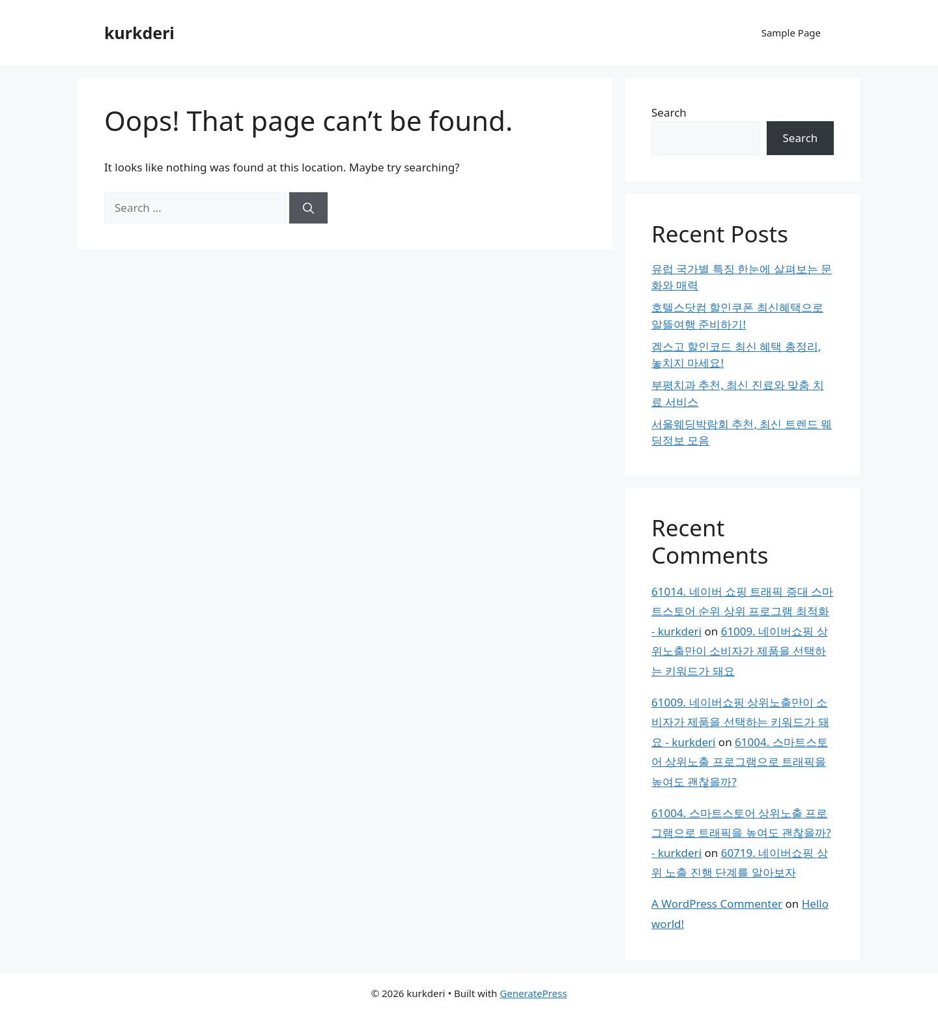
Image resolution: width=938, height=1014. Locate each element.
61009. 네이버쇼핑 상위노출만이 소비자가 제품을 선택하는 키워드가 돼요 (739, 651)
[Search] (308, 208)
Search (669, 112)
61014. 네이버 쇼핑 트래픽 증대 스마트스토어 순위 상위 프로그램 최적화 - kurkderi (742, 611)
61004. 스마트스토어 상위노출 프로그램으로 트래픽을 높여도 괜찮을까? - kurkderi (741, 832)
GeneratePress (533, 993)
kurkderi (139, 33)
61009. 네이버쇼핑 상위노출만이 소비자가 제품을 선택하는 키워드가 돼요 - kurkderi (740, 722)
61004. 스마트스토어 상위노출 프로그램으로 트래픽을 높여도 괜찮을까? (739, 761)
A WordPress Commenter (716, 903)
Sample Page (791, 32)
